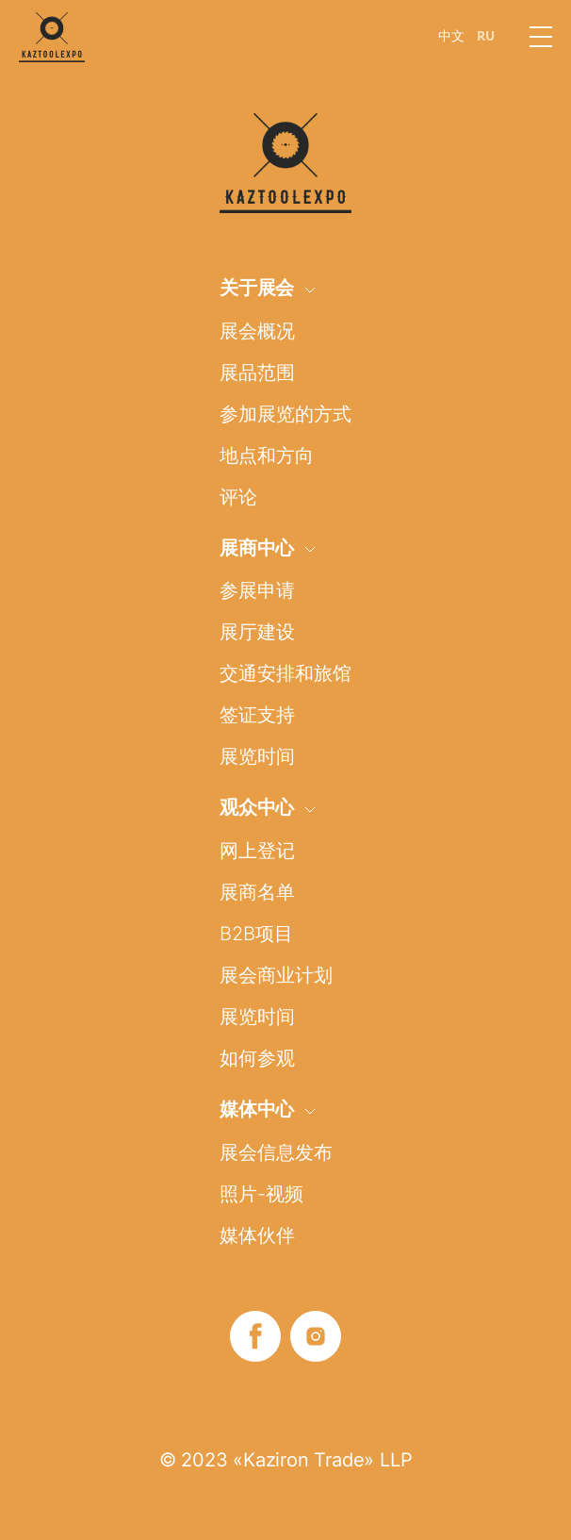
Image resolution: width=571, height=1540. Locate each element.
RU (486, 35)
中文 (451, 35)
